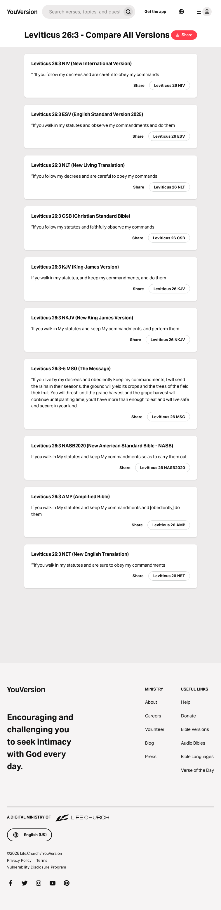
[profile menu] (203, 12)
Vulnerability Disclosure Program (36, 867)
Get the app (155, 11)
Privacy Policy (19, 860)
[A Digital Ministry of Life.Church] (110, 814)
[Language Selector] (181, 12)
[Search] (81, 11)
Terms (41, 860)
